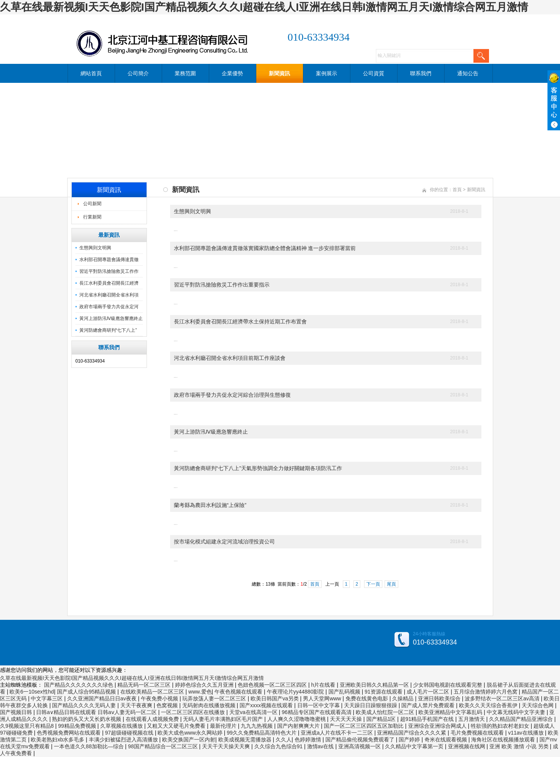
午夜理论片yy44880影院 (296, 692)
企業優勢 (232, 73)
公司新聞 (92, 203)
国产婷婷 (410, 739)
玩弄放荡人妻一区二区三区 (215, 698)
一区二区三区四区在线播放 (193, 712)
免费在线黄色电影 (367, 698)
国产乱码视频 (345, 692)
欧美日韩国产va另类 (275, 698)
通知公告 (467, 73)
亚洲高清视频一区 (360, 746)
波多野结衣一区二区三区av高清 (503, 698)
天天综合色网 (538, 705)
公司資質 (373, 73)
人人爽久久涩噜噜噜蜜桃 (297, 719)
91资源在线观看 (384, 692)
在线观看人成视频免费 (153, 719)
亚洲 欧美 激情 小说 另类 (519, 746)
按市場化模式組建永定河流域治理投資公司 (224, 541)
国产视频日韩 (16, 712)
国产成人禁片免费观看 (428, 705)
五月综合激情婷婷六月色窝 (486, 692)
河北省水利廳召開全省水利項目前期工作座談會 (230, 358)
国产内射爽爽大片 (299, 726)
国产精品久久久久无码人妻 (84, 705)
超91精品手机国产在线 (427, 719)
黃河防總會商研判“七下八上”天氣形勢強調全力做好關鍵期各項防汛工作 (258, 468)
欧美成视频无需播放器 (245, 739)
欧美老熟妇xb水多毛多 (58, 739)
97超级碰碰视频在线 (130, 733)
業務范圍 (185, 73)
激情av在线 (321, 746)
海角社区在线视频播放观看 (503, 739)
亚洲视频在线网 (467, 746)
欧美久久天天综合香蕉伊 (489, 705)
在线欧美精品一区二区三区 (153, 692)
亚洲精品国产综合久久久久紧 (412, 733)
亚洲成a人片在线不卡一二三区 (337, 733)
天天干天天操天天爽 (226, 746)
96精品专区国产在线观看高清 (317, 712)
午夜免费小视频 (160, 698)
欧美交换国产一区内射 (188, 739)
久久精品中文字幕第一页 (415, 746)
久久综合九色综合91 (279, 746)
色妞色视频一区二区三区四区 (273, 685)
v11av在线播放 (526, 733)
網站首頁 (91, 73)
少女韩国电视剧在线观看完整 (448, 685)
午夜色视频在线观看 (239, 692)
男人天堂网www (322, 698)
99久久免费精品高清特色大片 (262, 733)
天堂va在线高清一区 (254, 712)
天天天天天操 (346, 719)
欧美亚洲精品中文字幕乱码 (451, 712)
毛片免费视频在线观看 (478, 733)
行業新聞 (92, 217)
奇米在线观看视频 (446, 739)
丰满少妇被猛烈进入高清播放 (124, 739)
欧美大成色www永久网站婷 (191, 733)
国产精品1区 (382, 719)
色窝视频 (167, 705)
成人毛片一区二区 (429, 692)
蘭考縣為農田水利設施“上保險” (210, 505)
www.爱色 (199, 692)
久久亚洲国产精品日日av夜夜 (102, 698)
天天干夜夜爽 (137, 705)
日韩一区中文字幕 (319, 705)
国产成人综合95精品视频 (87, 692)
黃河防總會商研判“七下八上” (108, 330)
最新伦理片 (224, 726)
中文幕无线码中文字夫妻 (517, 712)
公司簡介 (138, 73)
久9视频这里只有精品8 (27, 726)
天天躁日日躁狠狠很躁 (371, 705)
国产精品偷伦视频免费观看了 (360, 739)
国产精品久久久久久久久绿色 (79, 685)
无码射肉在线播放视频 (209, 705)
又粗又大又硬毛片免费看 (177, 726)
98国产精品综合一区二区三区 (163, 746)
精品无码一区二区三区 (144, 685)
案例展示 (326, 73)
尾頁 (391, 584)
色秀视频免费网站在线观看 (69, 733)
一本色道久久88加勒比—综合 (89, 746)
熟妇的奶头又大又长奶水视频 (87, 719)
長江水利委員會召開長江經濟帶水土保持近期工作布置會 (240, 321)
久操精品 (403, 698)
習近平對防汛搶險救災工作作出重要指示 (222, 285)
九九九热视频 (257, 726)
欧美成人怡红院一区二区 (386, 712)
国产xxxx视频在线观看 (267, 705)
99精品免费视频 (77, 726)
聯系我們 (420, 73)
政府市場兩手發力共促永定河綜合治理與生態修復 (232, 395)
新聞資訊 (279, 73)
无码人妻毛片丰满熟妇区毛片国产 (223, 719)
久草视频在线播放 (122, 726)
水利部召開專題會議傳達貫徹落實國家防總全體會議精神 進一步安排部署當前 (265, 248)
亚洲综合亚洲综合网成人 (438, 726)
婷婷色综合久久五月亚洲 (205, 685)
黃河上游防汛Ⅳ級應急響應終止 (111, 318)
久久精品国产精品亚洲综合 (521, 719)
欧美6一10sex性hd (31, 692)
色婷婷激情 (309, 739)
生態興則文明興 (95, 247)
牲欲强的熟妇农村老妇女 (501, 726)
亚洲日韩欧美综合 (440, 698)
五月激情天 (472, 719)
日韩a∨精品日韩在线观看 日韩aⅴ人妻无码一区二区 (97, 712)
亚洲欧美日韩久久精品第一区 (375, 685)
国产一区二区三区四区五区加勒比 (364, 726)
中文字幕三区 (47, 698)
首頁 (457, 189)
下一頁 (373, 584)
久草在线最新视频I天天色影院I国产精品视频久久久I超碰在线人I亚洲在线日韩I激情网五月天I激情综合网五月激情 (264, 7)
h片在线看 (324, 685)
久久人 (284, 739)
